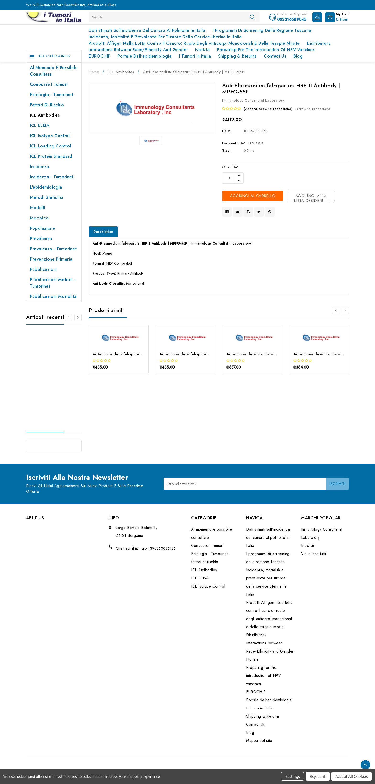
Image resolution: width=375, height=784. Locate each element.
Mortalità (39, 218)
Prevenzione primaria (51, 259)
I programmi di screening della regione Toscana (262, 30)
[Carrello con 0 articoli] (336, 16)
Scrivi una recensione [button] (312, 108)
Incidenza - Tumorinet (52, 177)
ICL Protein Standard (51, 156)
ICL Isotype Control (50, 136)
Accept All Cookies (351, 776)
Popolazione (42, 228)
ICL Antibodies (45, 115)
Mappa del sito (259, 740)
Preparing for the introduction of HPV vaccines (266, 50)
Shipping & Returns (237, 56)
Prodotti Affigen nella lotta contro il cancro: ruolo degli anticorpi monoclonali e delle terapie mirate (194, 43)
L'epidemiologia (46, 187)
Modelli (37, 208)
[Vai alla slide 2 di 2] (68, 317)
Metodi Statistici (46, 197)
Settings (292, 776)
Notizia (202, 50)
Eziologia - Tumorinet (51, 95)
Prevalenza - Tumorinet (53, 249)
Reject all (318, 776)
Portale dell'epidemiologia (145, 56)
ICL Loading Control (50, 146)
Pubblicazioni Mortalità (53, 296)
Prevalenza (41, 238)
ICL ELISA (39, 125)
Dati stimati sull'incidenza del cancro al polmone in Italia (147, 30)
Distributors (318, 43)
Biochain (308, 545)
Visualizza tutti (313, 553)
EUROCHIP (99, 56)
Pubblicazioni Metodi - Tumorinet (53, 283)
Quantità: (230, 167)
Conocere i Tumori (48, 84)
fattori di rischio (47, 105)
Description (103, 231)
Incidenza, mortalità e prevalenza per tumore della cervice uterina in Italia (165, 37)
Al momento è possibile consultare (53, 71)
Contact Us (275, 56)
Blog (298, 56)
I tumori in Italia (195, 56)
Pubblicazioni (43, 269)
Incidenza (39, 166)
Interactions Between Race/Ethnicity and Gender (138, 50)
